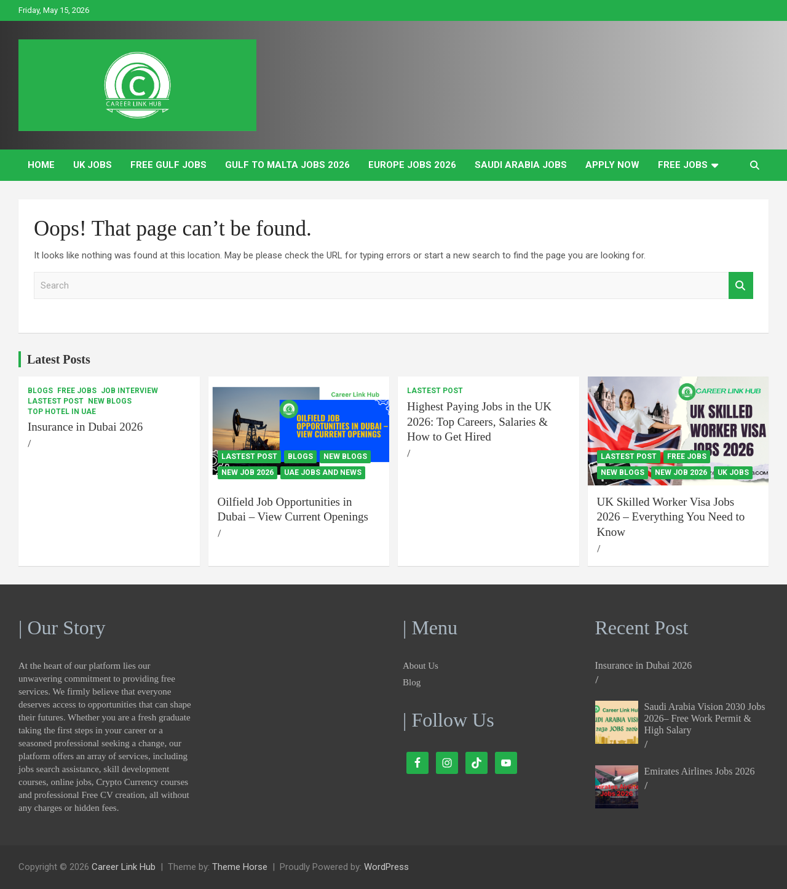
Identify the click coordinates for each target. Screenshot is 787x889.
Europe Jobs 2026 (412, 164)
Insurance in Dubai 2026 (85, 426)
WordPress (386, 866)
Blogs (40, 390)
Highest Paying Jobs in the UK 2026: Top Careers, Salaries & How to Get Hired (479, 421)
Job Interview (129, 390)
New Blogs (110, 401)
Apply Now (612, 164)
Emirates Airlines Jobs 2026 (699, 771)
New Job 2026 (247, 472)
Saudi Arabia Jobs (521, 164)
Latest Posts (58, 359)
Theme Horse (239, 866)
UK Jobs (92, 164)
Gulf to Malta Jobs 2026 (287, 164)
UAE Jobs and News (323, 472)
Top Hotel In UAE (62, 411)
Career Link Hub (124, 866)
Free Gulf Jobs (168, 164)
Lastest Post (56, 401)
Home (41, 164)
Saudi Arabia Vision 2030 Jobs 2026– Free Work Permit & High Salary (704, 718)
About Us (420, 666)
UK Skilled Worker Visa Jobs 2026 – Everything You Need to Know (671, 516)
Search (741, 286)
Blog (412, 682)
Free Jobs (683, 164)
